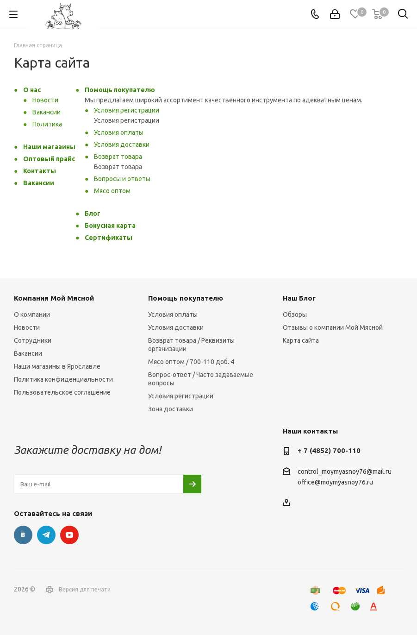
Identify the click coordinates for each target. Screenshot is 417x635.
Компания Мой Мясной (54, 298)
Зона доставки (170, 409)
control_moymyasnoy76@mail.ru (345, 471)
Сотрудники (32, 340)
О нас (32, 90)
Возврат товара (118, 156)
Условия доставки (121, 144)
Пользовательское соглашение (62, 392)
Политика (47, 124)
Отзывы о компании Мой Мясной (333, 327)
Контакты (39, 171)
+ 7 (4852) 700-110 (329, 450)
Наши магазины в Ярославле (57, 366)
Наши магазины (49, 147)
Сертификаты (108, 237)
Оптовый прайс (49, 159)
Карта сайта (301, 340)
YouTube (69, 535)
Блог (92, 213)
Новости (45, 100)
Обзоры (295, 314)
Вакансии (46, 112)
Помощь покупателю (120, 90)
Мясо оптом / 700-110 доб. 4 (191, 361)
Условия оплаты (118, 132)
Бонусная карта (110, 225)
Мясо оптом (112, 191)
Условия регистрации (126, 110)
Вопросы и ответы (122, 178)
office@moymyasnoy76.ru (335, 482)
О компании (32, 314)
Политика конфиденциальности (63, 379)
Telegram (46, 535)
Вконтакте (23, 535)
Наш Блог (299, 298)
